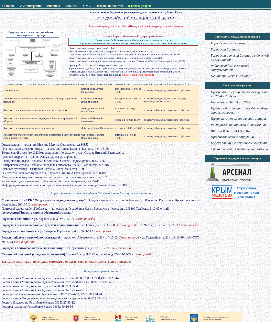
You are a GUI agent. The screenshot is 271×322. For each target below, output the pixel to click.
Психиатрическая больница (231, 76)
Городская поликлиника (228, 43)
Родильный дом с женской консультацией (230, 68)
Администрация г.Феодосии (131, 318)
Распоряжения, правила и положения (238, 125)
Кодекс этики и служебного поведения (239, 143)
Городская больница (225, 49)
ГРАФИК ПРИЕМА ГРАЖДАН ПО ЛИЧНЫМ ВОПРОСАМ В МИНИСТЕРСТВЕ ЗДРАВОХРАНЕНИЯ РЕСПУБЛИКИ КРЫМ (66, 262)
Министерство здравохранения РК (92, 318)
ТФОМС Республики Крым (168, 318)
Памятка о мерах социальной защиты (239, 118)
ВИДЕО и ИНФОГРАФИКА (231, 131)
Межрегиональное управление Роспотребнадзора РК (216, 318)
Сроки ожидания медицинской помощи (239, 149)
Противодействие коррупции (232, 137)
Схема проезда (38, 204)
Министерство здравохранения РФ (50, 318)
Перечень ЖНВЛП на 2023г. (231, 102)
